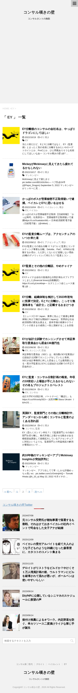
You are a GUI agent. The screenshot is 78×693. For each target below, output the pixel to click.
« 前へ (8, 491)
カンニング (34, 350)
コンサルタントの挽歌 (39, 679)
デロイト (40, 664)
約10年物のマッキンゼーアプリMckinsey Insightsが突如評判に (47, 457)
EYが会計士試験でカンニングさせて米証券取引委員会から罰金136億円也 (48, 341)
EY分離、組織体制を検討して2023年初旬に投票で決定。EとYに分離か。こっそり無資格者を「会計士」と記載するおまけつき (48, 301)
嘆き (47, 137)
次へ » (38, 491)
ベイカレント (51, 207)
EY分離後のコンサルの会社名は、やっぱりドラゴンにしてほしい (48, 131)
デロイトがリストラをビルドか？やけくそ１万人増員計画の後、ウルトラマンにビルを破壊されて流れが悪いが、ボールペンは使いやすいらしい (48, 574)
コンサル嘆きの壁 (39, 12)
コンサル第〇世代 (24, 664)
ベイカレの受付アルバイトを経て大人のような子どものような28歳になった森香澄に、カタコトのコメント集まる (48, 548)
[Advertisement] (39, 63)
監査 (37, 428)
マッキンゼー (32, 175)
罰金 (44, 350)
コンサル (33, 392)
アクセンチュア (52, 242)
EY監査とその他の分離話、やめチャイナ (47, 266)
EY (42, 137)
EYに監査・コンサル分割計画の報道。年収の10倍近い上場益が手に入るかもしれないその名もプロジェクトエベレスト (48, 381)
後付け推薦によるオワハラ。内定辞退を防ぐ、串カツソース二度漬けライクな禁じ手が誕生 (48, 623)
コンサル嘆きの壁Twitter (17, 504)
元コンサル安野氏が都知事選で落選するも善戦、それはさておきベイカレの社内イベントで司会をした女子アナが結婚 (48, 524)
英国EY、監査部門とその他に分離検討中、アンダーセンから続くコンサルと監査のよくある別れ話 (48, 417)
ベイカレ (33, 210)
